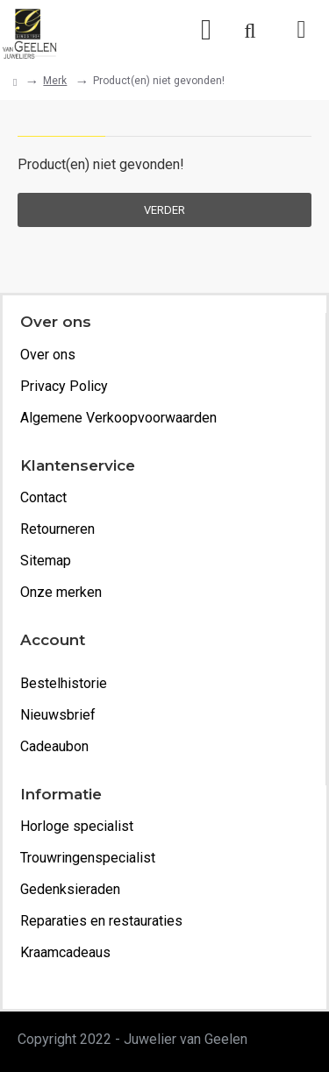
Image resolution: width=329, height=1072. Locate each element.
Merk (55, 81)
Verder (164, 210)
